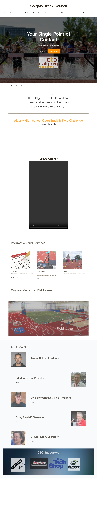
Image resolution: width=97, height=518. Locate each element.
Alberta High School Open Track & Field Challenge (48, 120)
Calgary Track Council (48, 5)
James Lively (51, 231)
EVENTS (42, 51)
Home (5, 13)
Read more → (23, 274)
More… (36, 362)
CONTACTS (54, 51)
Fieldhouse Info (59, 326)
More (25, 381)
